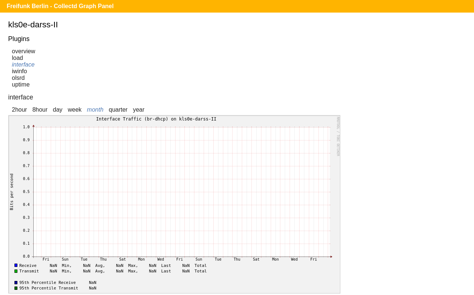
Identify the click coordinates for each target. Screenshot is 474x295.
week (74, 109)
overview (23, 51)
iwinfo (19, 71)
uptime (21, 84)
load (17, 58)
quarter (118, 109)
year (138, 109)
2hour (19, 109)
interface (23, 64)
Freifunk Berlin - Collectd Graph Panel (60, 6)
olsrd (18, 78)
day (58, 109)
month (95, 109)
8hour (39, 109)
